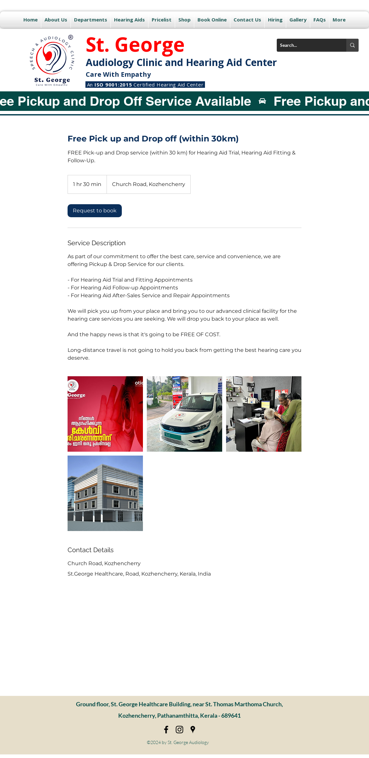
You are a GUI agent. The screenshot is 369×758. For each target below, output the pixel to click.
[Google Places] (193, 730)
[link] (95, 210)
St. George (135, 44)
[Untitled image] (105, 414)
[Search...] (306, 45)
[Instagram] (179, 730)
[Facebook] (166, 730)
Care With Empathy (118, 74)
